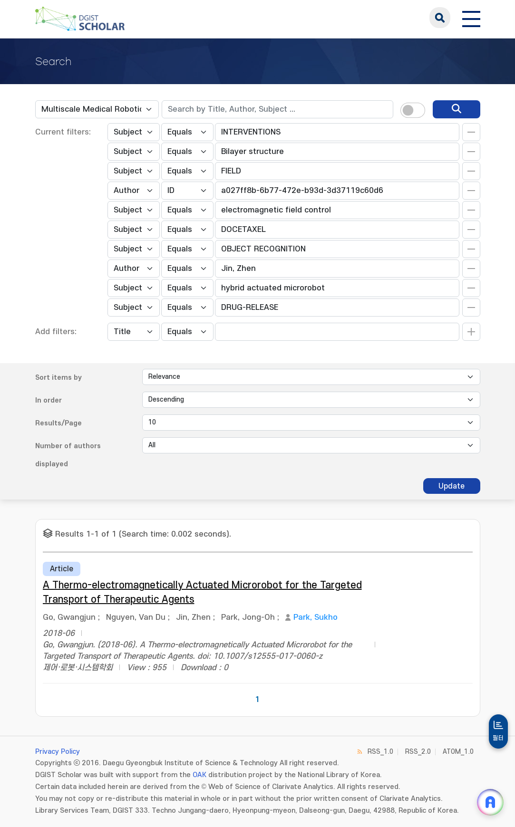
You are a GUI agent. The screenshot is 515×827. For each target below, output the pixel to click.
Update (451, 486)
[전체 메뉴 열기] (471, 18)
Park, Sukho (315, 617)
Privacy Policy (57, 752)
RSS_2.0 (418, 751)
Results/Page (58, 423)
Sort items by (58, 378)
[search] (456, 109)
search (439, 17)
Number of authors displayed (68, 455)
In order (48, 400)
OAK (199, 775)
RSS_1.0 (380, 751)
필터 (498, 738)
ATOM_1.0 (458, 751)
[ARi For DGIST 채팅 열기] (490, 802)
